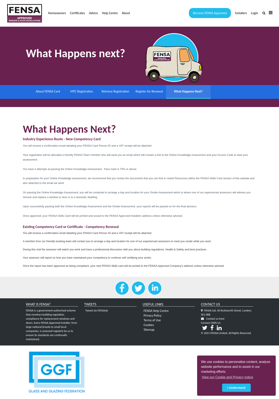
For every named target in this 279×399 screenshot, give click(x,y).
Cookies (149, 325)
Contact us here (215, 319)
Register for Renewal (149, 91)
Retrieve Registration (115, 91)
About (126, 13)
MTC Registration (81, 91)
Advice (93, 13)
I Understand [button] (236, 387)
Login (254, 13)
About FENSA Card (48, 91)
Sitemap (149, 330)
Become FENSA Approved (210, 13)
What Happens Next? (183, 91)
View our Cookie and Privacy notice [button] (227, 377)
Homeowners (57, 13)
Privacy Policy (153, 316)
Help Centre (110, 13)
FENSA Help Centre (156, 311)
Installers (241, 13)
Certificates (77, 13)
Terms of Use (152, 320)
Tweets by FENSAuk (96, 311)
